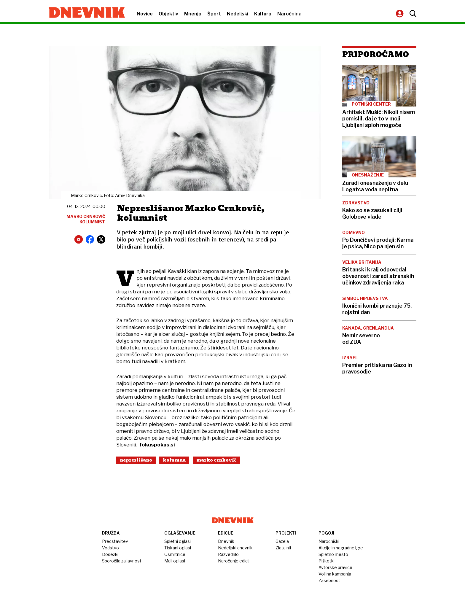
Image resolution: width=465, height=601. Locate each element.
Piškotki (327, 560)
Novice (145, 14)
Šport (214, 14)
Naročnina (289, 14)
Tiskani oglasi (177, 547)
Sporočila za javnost (121, 560)
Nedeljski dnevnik (235, 547)
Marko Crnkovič (216, 460)
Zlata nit (284, 547)
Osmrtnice (174, 554)
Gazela (282, 541)
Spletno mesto (333, 554)
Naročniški (329, 541)
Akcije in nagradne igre (341, 547)
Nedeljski (237, 14)
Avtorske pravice (335, 567)
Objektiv (168, 14)
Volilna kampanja (335, 573)
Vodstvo (110, 547)
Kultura (262, 14)
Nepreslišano (136, 460)
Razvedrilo (228, 554)
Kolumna (174, 460)
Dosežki (110, 554)
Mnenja (192, 14)
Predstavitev (115, 541)
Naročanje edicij (233, 560)
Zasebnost (329, 580)
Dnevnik (226, 541)
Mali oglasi (174, 560)
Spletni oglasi (177, 541)
